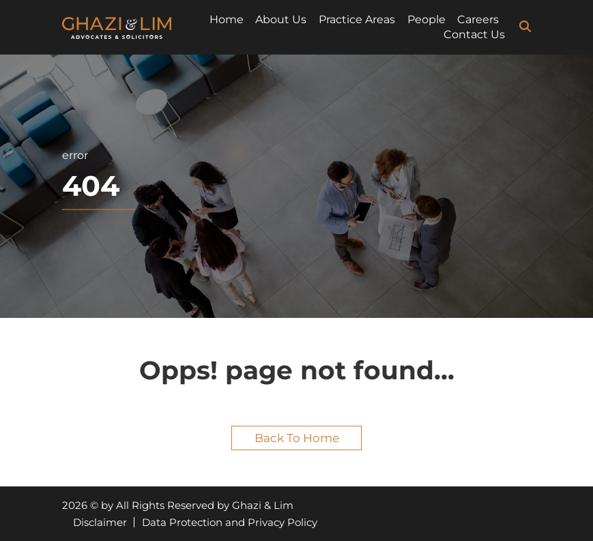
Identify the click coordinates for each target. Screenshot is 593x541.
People (426, 19)
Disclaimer (100, 522)
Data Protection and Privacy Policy (229, 522)
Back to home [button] (297, 437)
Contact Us (474, 34)
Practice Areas (357, 19)
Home (226, 19)
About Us (280, 19)
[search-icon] (525, 26)
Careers (478, 19)
